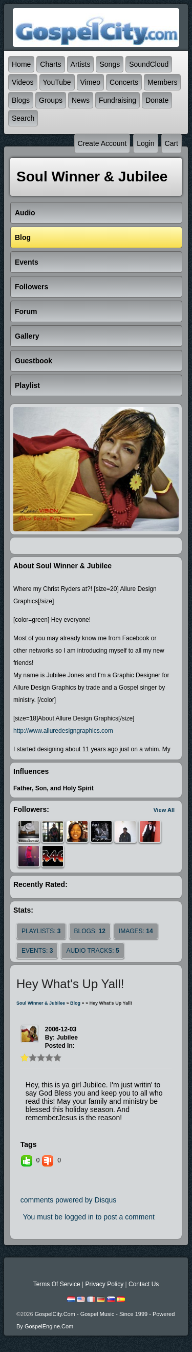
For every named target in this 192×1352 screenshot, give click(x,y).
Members (162, 82)
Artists (81, 64)
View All (164, 810)
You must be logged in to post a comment (89, 1217)
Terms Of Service (56, 1284)
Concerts (124, 82)
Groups (50, 100)
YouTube (57, 82)
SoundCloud (148, 64)
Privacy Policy (104, 1284)
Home (21, 64)
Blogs (21, 100)
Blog (75, 1003)
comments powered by (68, 1200)
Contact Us (144, 1284)
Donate (156, 100)
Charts (50, 64)
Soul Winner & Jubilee (40, 1003)
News (81, 100)
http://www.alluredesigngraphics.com (63, 730)
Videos (23, 82)
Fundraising (117, 100)
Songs (109, 64)
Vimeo (90, 82)
